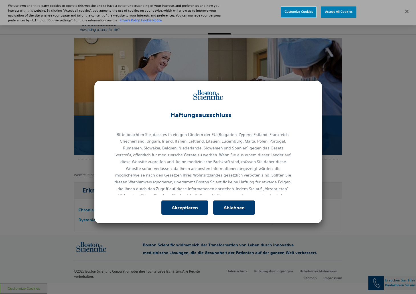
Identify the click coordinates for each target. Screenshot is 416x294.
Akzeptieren (185, 207)
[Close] (407, 8)
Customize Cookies (299, 8)
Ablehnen (234, 207)
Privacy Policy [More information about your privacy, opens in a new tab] (129, 17)
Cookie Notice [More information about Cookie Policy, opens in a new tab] (151, 17)
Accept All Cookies (338, 8)
